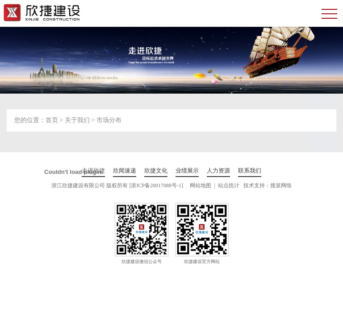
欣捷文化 (155, 170)
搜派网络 (281, 185)
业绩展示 (187, 170)
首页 (52, 120)
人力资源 (218, 170)
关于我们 (77, 120)
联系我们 (249, 170)
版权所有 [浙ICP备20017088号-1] (144, 185)
